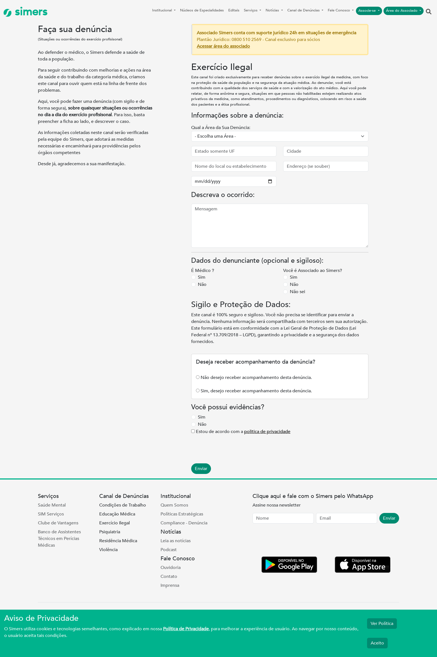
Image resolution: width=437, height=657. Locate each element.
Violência (108, 550)
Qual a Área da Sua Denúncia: (220, 128)
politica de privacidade (267, 432)
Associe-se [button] (367, 10)
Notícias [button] (273, 10)
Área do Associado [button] (402, 10)
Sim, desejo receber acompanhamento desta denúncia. (256, 391)
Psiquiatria (109, 532)
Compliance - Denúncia (184, 523)
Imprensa (170, 585)
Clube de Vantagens (58, 523)
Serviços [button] (251, 10)
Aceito (377, 643)
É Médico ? (202, 270)
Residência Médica (118, 541)
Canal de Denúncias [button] (304, 10)
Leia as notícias (176, 541)
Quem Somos (174, 505)
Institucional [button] (162, 10)
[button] (429, 12)
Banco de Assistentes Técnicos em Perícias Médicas (59, 538)
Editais (233, 10)
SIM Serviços (51, 514)
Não (202, 284)
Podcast (169, 550)
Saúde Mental (52, 505)
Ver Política (382, 623)
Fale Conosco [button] (339, 10)
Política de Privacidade (186, 629)
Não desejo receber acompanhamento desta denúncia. (256, 377)
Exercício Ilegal (114, 523)
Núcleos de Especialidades (202, 10)
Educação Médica (117, 514)
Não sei (297, 292)
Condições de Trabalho (122, 505)
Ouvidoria (171, 567)
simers (25, 12)
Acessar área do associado (223, 46)
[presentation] (233, 446)
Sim (201, 277)
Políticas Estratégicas (182, 514)
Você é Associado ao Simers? (312, 270)
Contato (169, 576)
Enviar (201, 469)
